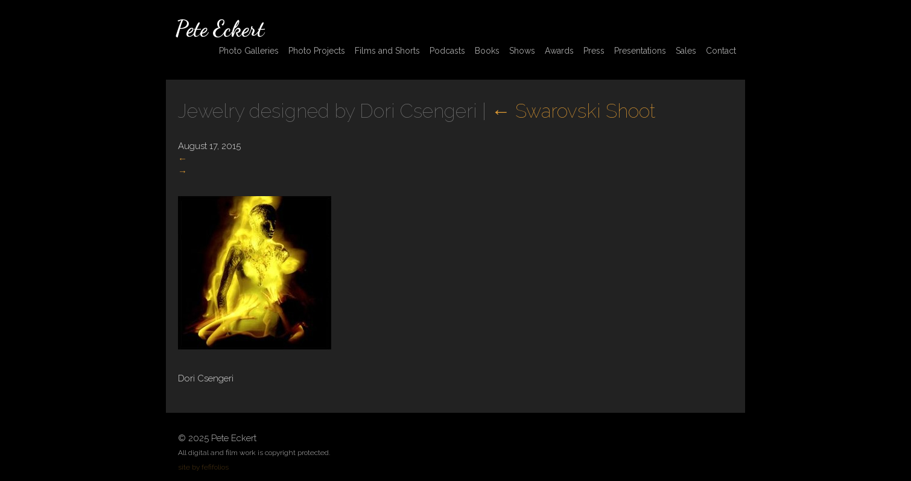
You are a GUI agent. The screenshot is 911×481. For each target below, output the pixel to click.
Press (594, 51)
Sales (686, 51)
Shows (522, 51)
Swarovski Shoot (573, 111)
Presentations (640, 51)
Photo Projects (316, 51)
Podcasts (447, 51)
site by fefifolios (203, 467)
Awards (559, 51)
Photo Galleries (249, 51)
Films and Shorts (387, 51)
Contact (721, 51)
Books (487, 51)
